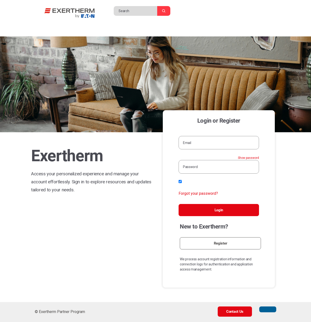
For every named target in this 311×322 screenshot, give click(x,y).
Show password (248, 158)
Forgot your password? (198, 193)
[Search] (137, 11)
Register (220, 243)
